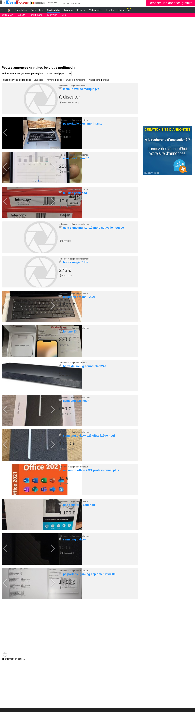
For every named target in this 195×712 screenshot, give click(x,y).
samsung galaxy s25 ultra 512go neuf (89, 430)
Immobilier (21, 10)
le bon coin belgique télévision (73, 85)
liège (59, 80)
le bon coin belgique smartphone (74, 154)
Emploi (110, 10)
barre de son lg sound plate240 (84, 362)
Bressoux (66, 171)
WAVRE (65, 341)
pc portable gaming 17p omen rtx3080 (89, 567)
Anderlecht (94, 80)
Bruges (69, 80)
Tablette (21, 15)
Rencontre (124, 10)
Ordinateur (7, 15)
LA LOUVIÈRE (68, 444)
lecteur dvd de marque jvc (81, 89)
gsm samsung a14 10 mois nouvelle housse (93, 225)
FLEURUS (66, 410)
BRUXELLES (68, 273)
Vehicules (37, 10)
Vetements (95, 10)
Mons (106, 80)
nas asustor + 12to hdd (79, 498)
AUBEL (65, 580)
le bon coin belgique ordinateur (73, 119)
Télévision (52, 15)
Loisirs (81, 10)
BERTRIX (66, 239)
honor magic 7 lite (75, 259)
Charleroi (80, 80)
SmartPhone (36, 15)
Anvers (50, 80)
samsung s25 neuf (76, 396)
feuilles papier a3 (75, 191)
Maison (68, 10)
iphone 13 (70, 328)
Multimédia (53, 10)
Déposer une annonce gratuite (170, 3)
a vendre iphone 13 (76, 157)
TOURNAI (66, 136)
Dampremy (67, 375)
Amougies (66, 205)
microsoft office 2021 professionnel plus (91, 464)
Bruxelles (38, 80)
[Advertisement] (97, 39)
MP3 (64, 15)
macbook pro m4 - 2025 (79, 293)
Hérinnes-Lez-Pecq (70, 102)
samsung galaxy (74, 532)
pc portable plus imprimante (82, 123)
